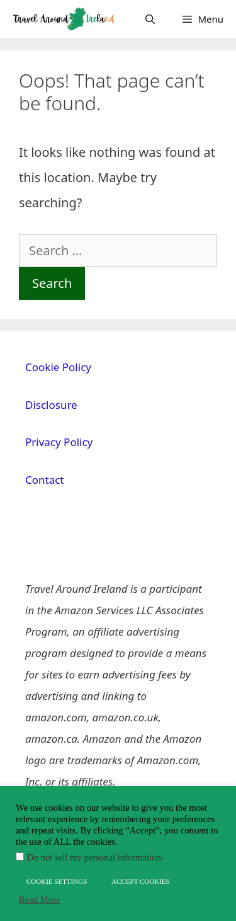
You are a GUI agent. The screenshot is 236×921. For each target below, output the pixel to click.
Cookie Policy (58, 367)
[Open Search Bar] (150, 19)
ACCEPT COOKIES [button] (140, 881)
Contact (44, 479)
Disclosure (51, 405)
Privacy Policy (59, 442)
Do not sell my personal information (94, 857)
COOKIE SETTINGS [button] (56, 881)
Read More (39, 900)
